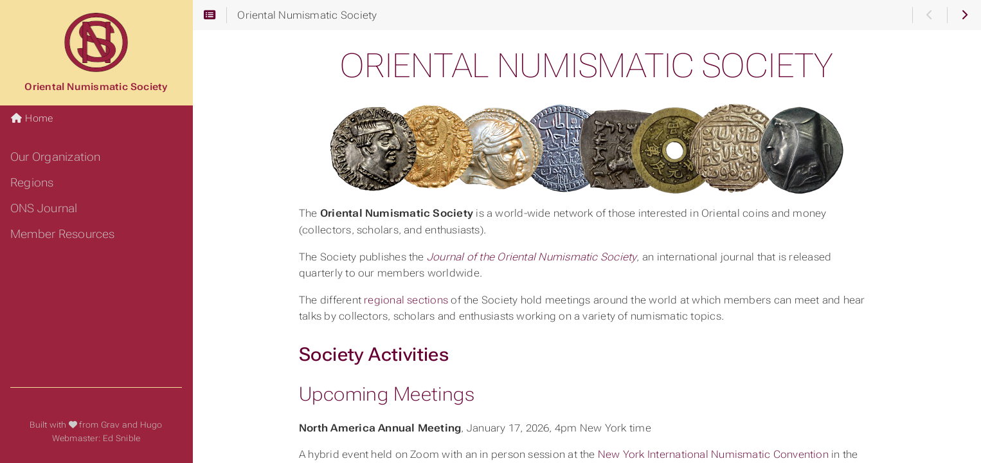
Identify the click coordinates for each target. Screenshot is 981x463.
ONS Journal (44, 208)
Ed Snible (121, 438)
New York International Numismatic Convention (713, 454)
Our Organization (55, 156)
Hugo (151, 425)
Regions (32, 182)
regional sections (406, 300)
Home (31, 118)
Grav (110, 425)
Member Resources (62, 234)
